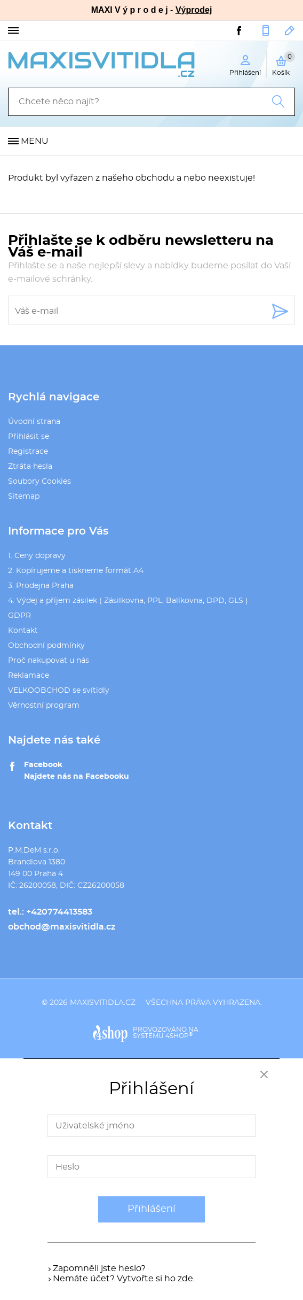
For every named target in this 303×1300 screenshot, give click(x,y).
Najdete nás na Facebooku (76, 776)
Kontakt (23, 630)
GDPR (19, 616)
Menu (35, 141)
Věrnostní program (43, 705)
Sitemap (23, 496)
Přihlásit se (28, 436)
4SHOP (179, 1036)
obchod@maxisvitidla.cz (290, 30)
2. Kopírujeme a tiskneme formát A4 (75, 571)
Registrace (28, 451)
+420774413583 (265, 30)
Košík (283, 63)
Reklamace (28, 675)
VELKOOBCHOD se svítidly (58, 690)
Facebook (43, 765)
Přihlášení (151, 1209)
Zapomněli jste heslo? (99, 1268)
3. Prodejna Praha (41, 586)
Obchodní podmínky (46, 645)
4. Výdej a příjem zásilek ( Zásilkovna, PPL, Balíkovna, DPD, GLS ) (128, 601)
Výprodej (194, 9)
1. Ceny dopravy (37, 556)
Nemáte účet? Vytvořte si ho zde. (124, 1278)
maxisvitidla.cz (102, 1003)
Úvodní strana (34, 421)
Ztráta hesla (30, 466)
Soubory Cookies (39, 481)
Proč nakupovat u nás (48, 660)
